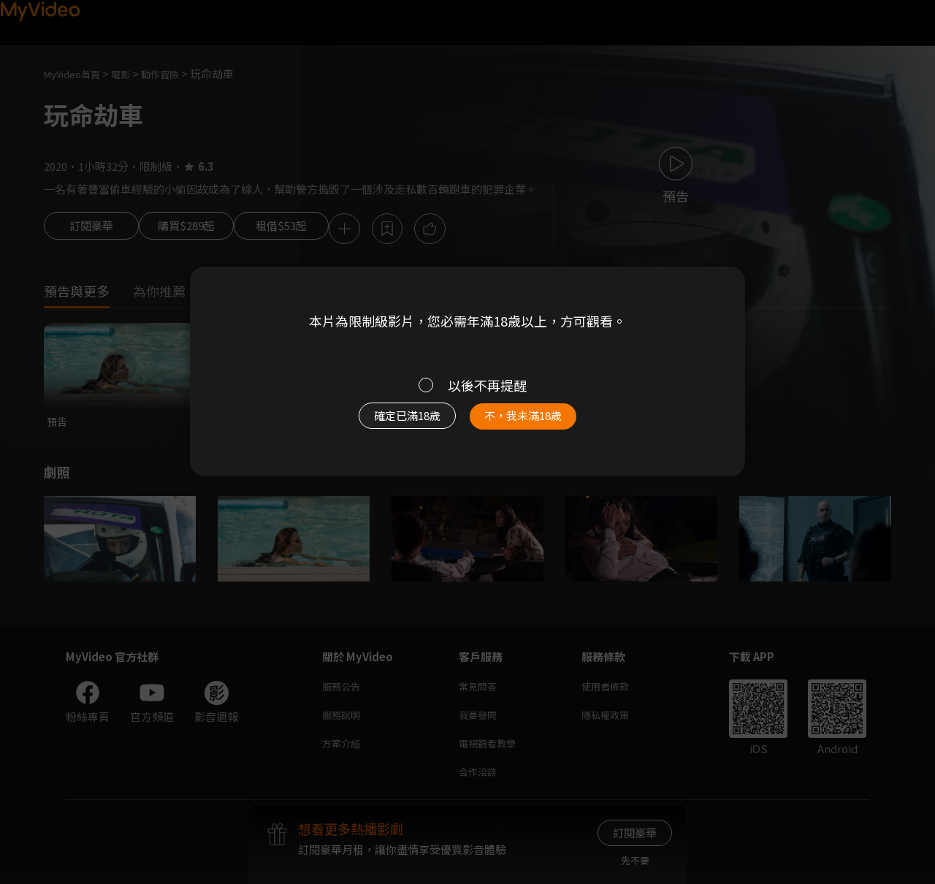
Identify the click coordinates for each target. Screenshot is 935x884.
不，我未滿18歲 (539, 423)
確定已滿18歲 (391, 423)
